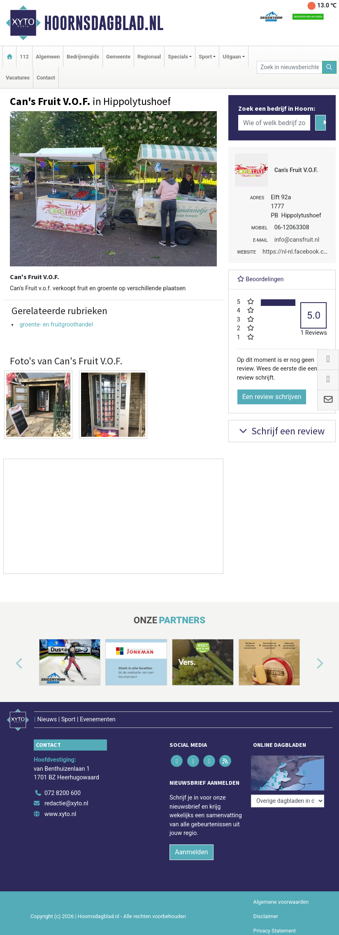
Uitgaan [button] (232, 57)
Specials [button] (178, 57)
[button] (10, 664)
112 (24, 57)
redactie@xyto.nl (66, 803)
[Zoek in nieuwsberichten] (289, 67)
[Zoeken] (329, 67)
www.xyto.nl (60, 814)
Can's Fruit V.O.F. (296, 170)
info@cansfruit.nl (297, 239)
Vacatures (18, 78)
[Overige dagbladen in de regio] (287, 801)
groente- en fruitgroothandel (56, 324)
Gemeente (118, 57)
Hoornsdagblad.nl (103, 23)
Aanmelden (191, 852)
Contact (46, 78)
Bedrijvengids (83, 57)
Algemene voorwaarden (281, 902)
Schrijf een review (281, 430)
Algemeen (48, 57)
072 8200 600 (62, 793)
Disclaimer (265, 916)
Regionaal (149, 57)
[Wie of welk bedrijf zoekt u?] (274, 123)
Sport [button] (205, 57)
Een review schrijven (272, 397)
